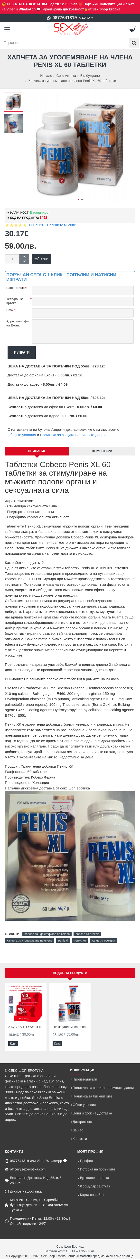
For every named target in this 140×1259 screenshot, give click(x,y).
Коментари (102, 451)
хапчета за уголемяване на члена (29, 940)
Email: (11, 310)
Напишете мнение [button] (61, 225)
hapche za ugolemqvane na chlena (47, 934)
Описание (37, 451)
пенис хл (80, 940)
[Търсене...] (134, 43)
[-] (24, 261)
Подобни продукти (70, 973)
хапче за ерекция (103, 940)
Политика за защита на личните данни (72, 435)
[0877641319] (62, 18)
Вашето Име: (16, 288)
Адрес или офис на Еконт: (18, 323)
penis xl (63, 940)
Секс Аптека (66, 76)
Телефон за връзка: (19, 301)
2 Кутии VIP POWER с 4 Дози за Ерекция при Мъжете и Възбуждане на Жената (26, 1027)
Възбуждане (90, 76)
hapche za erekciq (87, 934)
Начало (46, 75)
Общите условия (22, 435)
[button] (78, 199)
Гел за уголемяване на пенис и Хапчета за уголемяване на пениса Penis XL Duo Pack (71, 1027)
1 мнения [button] (35, 225)
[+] (24, 256)
